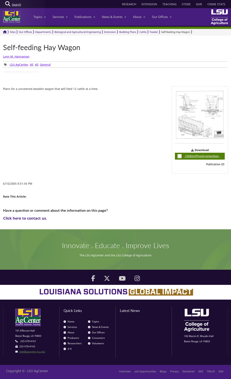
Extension (110, 32)
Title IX (211, 371)
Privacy (174, 371)
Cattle (142, 32)
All (31, 64)
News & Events (114, 17)
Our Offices (161, 17)
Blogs (163, 371)
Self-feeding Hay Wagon (175, 32)
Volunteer (125, 371)
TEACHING (169, 4)
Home (69, 321)
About (139, 17)
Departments (43, 32)
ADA (221, 371)
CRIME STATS (216, 4)
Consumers (96, 338)
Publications (84, 17)
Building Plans (127, 32)
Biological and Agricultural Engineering (77, 32)
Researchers (73, 343)
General (45, 64)
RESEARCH (129, 4)
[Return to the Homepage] (5, 32)
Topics (39, 17)
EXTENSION (149, 4)
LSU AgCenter (19, 64)
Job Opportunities (145, 371)
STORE (186, 4)
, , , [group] (27, 64)
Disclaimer (188, 371)
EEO (200, 371)
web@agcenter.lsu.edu (32, 351)
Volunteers (96, 343)
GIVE (199, 4)
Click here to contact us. (25, 218)
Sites (13, 32)
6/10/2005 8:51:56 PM (17, 183)
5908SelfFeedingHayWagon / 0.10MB (201, 156)
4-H (68, 349)
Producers (71, 338)
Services (60, 17)
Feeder (154, 32)
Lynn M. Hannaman (16, 56)
